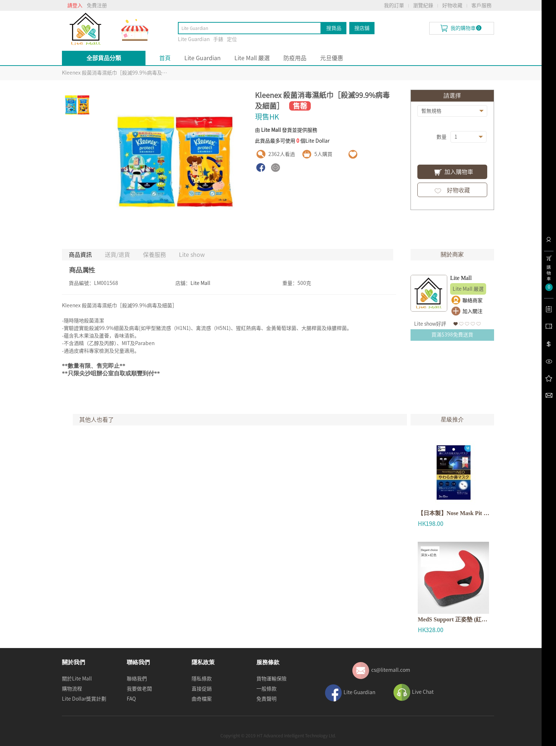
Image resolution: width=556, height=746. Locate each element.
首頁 (165, 58)
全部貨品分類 (103, 58)
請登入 (74, 5)
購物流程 (72, 688)
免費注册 (97, 5)
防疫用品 (294, 58)
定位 (232, 39)
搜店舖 (361, 28)
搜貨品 (333, 28)
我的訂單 (394, 5)
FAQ (131, 698)
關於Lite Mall (77, 678)
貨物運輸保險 (271, 678)
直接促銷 (202, 688)
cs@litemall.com (390, 670)
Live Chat (423, 691)
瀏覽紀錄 (423, 5)
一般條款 (266, 688)
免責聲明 (266, 698)
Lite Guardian (194, 39)
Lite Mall (200, 283)
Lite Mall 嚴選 (252, 58)
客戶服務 (481, 5)
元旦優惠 (331, 58)
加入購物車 (452, 172)
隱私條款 (202, 678)
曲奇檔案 (202, 698)
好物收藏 (452, 5)
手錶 (218, 39)
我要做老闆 (139, 688)
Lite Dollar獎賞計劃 (84, 698)
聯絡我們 (137, 678)
